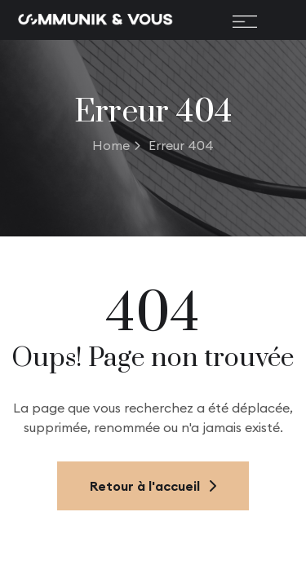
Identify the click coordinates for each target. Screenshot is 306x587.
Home (116, 145)
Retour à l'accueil (153, 486)
